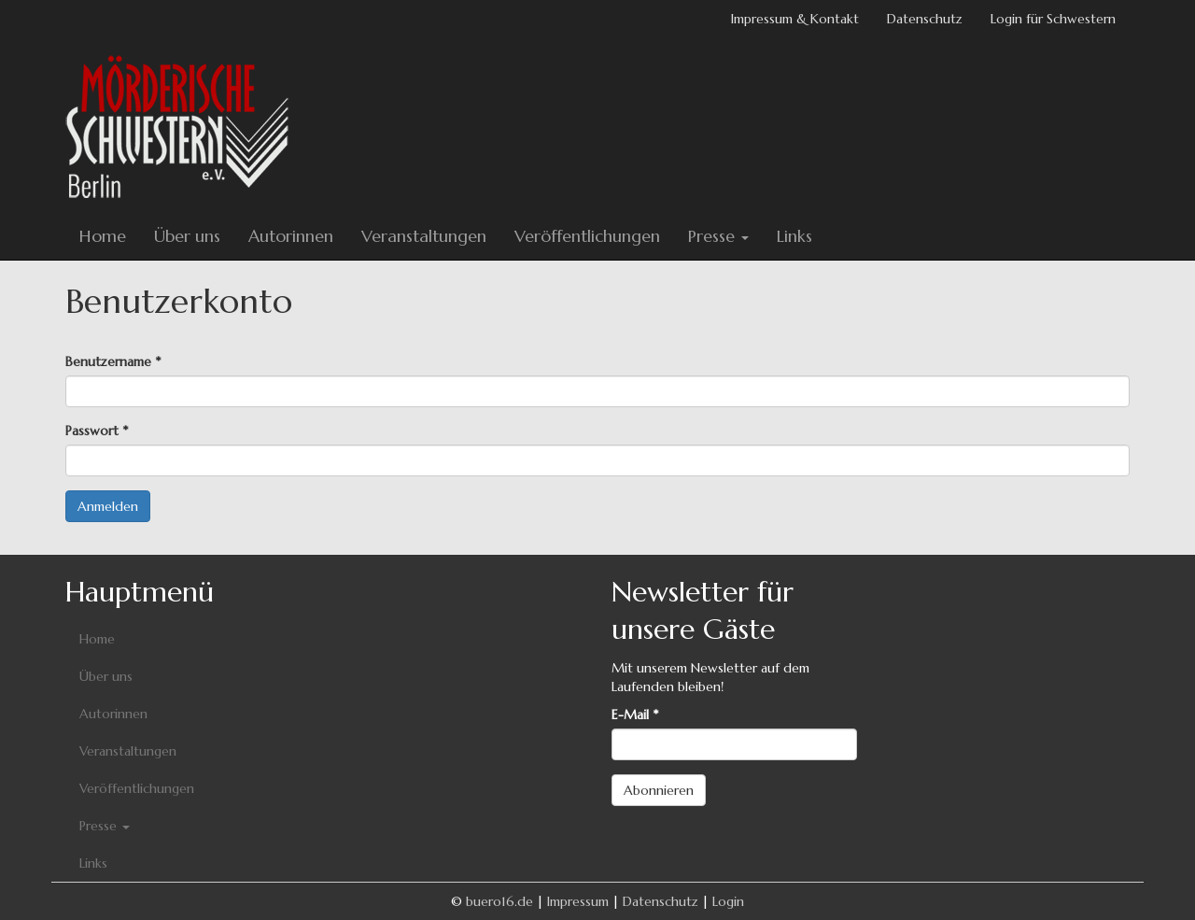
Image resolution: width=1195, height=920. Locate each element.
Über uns (187, 236)
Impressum (578, 901)
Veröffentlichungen (587, 236)
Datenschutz (925, 18)
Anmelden (107, 506)
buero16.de (499, 901)
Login (728, 901)
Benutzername (113, 361)
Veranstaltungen (423, 236)
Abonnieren (659, 790)
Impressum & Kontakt (795, 18)
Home (102, 236)
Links (794, 236)
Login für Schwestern (1053, 18)
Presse (718, 236)
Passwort (96, 430)
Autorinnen (290, 236)
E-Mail (635, 714)
